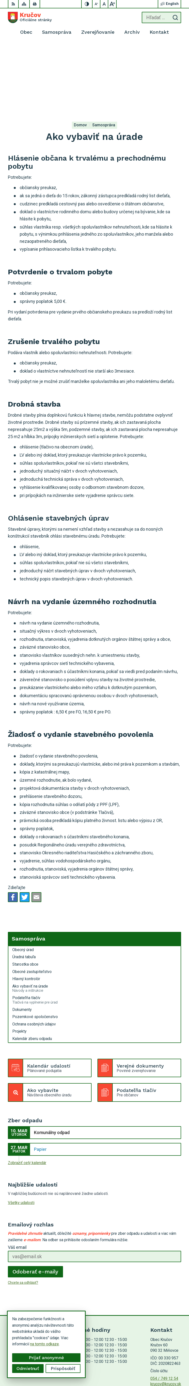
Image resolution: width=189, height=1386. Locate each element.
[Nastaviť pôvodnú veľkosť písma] (104, 4)
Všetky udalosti (21, 1127)
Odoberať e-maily (36, 1197)
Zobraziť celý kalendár (27, 1088)
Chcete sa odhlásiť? (23, 1208)
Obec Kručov (170, 1366)
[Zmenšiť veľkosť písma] (96, 4)
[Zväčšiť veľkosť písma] (112, 4)
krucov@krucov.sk (165, 1309)
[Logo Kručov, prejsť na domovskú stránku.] (30, 17)
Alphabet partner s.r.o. (162, 1360)
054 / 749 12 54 (164, 1303)
